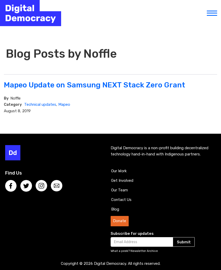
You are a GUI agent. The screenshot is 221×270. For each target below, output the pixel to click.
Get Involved (122, 180)
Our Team (119, 190)
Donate (119, 221)
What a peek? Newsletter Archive (134, 251)
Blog (115, 209)
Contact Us (121, 199)
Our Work (119, 171)
